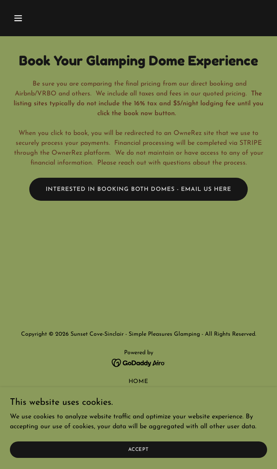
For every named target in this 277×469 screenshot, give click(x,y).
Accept (138, 449)
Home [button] (139, 381)
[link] (139, 362)
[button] (39, 18)
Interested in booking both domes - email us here (139, 189)
